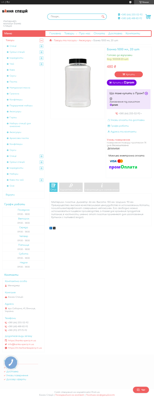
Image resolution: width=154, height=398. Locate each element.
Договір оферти (16, 379)
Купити (130, 74)
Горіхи (13, 117)
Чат (141, 389)
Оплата (99, 33)
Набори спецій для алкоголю (20, 124)
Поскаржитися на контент (69, 395)
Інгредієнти (16, 58)
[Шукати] (103, 16)
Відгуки (10, 194)
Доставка (115, 33)
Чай (12, 64)
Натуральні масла (20, 88)
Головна (55, 33)
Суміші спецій (17, 52)
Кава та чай (17, 180)
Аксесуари (85, 40)
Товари (69, 33)
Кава (12, 70)
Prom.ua (95, 392)
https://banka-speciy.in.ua (22, 341)
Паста (13, 82)
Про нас (84, 33)
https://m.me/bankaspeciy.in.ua (25, 348)
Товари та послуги (65, 40)
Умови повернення (17, 375)
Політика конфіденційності (100, 395)
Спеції (13, 46)
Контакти (133, 33)
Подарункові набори (21, 106)
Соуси (13, 76)
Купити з (123, 82)
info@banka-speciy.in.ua (21, 344)
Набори (14, 174)
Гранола (14, 94)
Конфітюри (16, 100)
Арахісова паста (19, 138)
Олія (12, 186)
